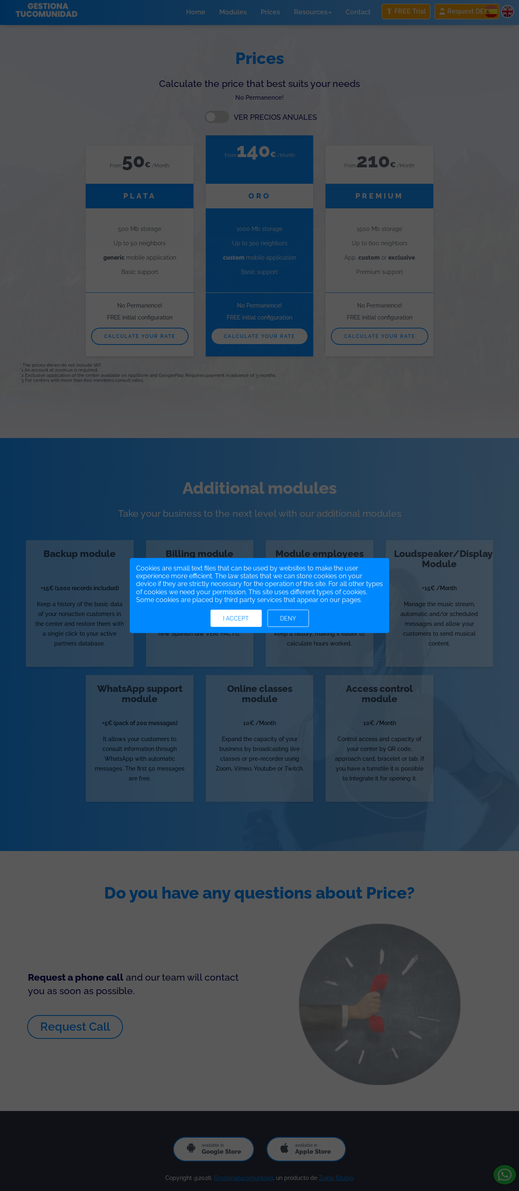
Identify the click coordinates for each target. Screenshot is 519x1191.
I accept (236, 618)
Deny (288, 618)
